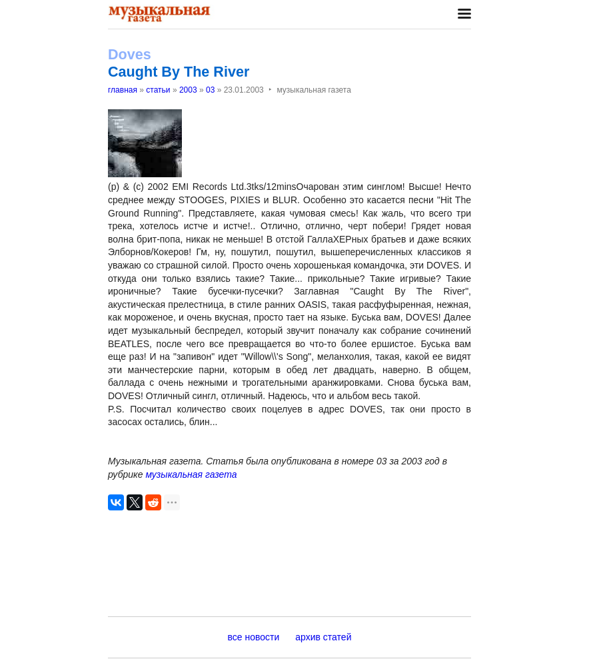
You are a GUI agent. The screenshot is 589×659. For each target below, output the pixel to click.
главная (122, 90)
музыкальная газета (191, 474)
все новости (254, 637)
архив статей (323, 637)
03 (210, 90)
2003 (188, 90)
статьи (158, 90)
